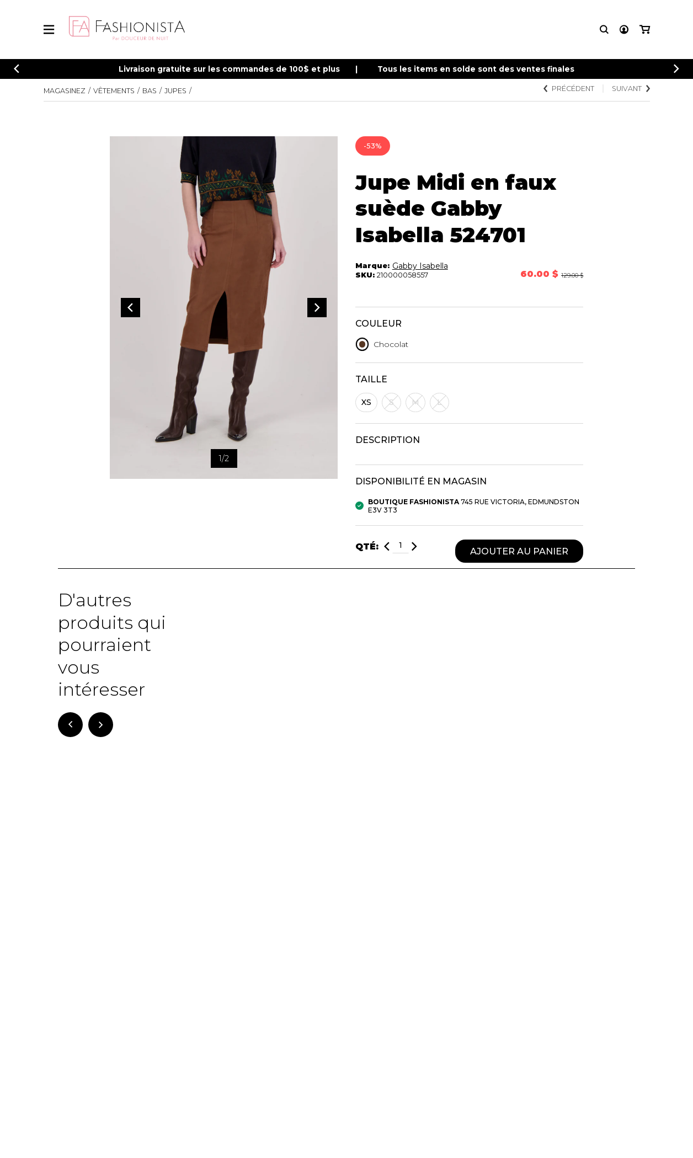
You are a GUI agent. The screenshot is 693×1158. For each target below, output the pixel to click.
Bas (149, 91)
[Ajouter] (414, 546)
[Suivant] (100, 724)
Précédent (568, 88)
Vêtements (114, 91)
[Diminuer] (387, 546)
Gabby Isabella (420, 266)
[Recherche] (604, 29)
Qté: (367, 546)
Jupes (175, 91)
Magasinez (65, 91)
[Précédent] (16, 68)
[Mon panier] (644, 29)
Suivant (631, 88)
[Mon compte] (624, 29)
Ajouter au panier (519, 551)
